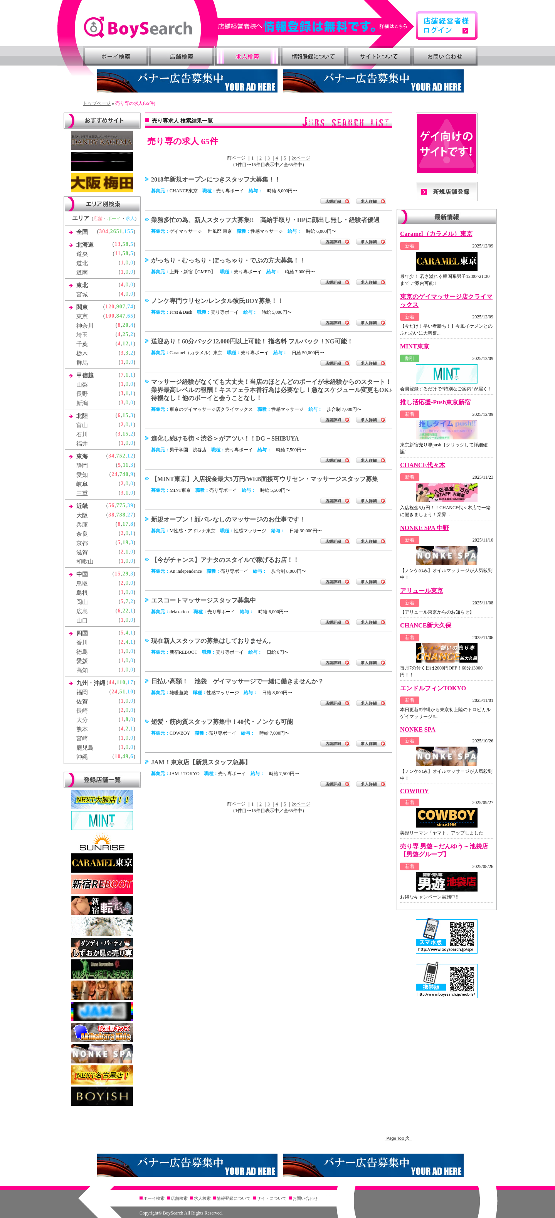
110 (121, 682)
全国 (82, 232)
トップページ (97, 103)
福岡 (82, 692)
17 (126, 524)
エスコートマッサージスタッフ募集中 (203, 600)
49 (126, 756)
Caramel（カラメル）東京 (436, 233)
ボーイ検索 (115, 56)
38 (111, 515)
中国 (82, 574)
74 (130, 307)
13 (117, 244)
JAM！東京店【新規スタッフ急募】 (201, 762)
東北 (82, 285)
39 (130, 505)
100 (109, 316)
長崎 (82, 711)
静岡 (82, 466)
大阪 (82, 515)
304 (103, 231)
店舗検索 (181, 56)
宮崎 (82, 738)
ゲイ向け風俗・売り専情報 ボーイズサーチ (138, 28)
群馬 (82, 363)
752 (121, 456)
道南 (82, 272)
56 (111, 505)
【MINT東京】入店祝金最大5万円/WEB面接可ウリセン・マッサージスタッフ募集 (264, 479)
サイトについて (379, 56)
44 (112, 682)
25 (126, 334)
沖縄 (82, 757)
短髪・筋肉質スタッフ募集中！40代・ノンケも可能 (222, 721)
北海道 (85, 245)
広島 (82, 611)
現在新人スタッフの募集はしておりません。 (212, 641)
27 (130, 515)
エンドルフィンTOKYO (433, 688)
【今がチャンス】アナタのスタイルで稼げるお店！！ (225, 560)
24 (114, 474)
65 (130, 316)
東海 (82, 456)
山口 (82, 620)
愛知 (82, 475)
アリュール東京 (421, 590)
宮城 (82, 294)
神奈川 (85, 326)
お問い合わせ (445, 56)
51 (122, 692)
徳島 (82, 652)
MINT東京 (414, 346)
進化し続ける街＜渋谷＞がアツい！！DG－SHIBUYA (225, 438)
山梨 (82, 385)
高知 (82, 670)
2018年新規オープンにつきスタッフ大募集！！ (216, 179)
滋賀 (82, 552)
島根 (82, 593)
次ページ (301, 158)
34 (111, 456)
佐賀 (82, 701)
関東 (82, 307)
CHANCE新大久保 (425, 625)
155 (128, 231)
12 (126, 344)
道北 (82, 263)
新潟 (82, 403)
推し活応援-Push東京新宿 (435, 402)
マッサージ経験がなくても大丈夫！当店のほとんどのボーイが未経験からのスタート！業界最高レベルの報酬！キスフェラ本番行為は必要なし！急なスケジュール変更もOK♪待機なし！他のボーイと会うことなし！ (271, 390)
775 (121, 505)
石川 (82, 434)
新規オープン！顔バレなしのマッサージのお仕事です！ (228, 519)
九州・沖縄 (90, 683)
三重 (82, 493)
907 (121, 307)
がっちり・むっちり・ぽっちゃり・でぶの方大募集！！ (228, 260)
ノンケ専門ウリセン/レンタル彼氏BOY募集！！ (217, 301)
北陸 (82, 416)
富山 (82, 425)
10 (130, 692)
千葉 (82, 344)
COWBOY (414, 791)
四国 (82, 633)
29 (126, 574)
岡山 (82, 602)
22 (126, 611)
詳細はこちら (316, 26)
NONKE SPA (418, 729)
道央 (82, 254)
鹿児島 (85, 748)
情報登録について (313, 56)
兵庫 (82, 525)
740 (124, 474)
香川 (82, 642)
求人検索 (247, 56)
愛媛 (82, 661)
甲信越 (85, 375)
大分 (82, 720)
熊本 (82, 729)
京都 (82, 543)
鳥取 (82, 583)
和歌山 (85, 562)
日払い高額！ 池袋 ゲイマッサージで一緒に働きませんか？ (237, 681)
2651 (116, 231)
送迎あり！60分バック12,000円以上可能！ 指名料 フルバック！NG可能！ (252, 341)
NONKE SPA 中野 (424, 528)
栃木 (82, 353)
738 (121, 515)
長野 (82, 394)
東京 (82, 316)
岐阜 (82, 484)
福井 (82, 444)
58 (126, 244)
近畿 (82, 506)
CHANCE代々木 (422, 465)
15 (126, 415)
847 (121, 316)
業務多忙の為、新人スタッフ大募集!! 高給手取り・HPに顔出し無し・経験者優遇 (265, 220)
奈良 (82, 534)
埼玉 (82, 335)
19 (126, 542)
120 (109, 307)
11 (118, 253)
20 (126, 325)
